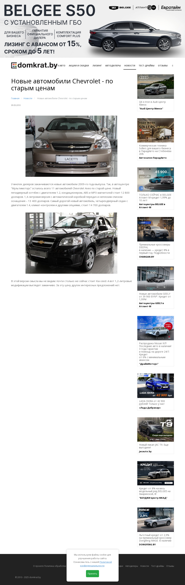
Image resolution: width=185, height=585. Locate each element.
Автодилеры (113, 65)
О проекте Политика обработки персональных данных (61, 566)
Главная (15, 98)
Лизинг (97, 65)
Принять (92, 573)
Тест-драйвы (146, 65)
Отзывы (163, 65)
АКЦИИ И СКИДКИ (79, 65)
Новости (129, 65)
